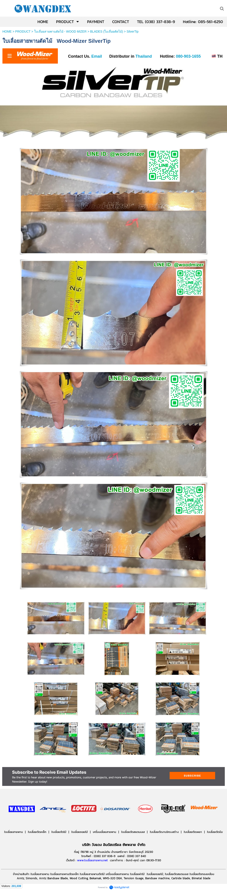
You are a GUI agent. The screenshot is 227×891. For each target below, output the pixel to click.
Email (96, 56)
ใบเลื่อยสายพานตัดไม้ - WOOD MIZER (60, 31)
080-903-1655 (188, 56)
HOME (7, 31)
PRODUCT (23, 31)
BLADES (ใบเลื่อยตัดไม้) (106, 31)
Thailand (143, 56)
